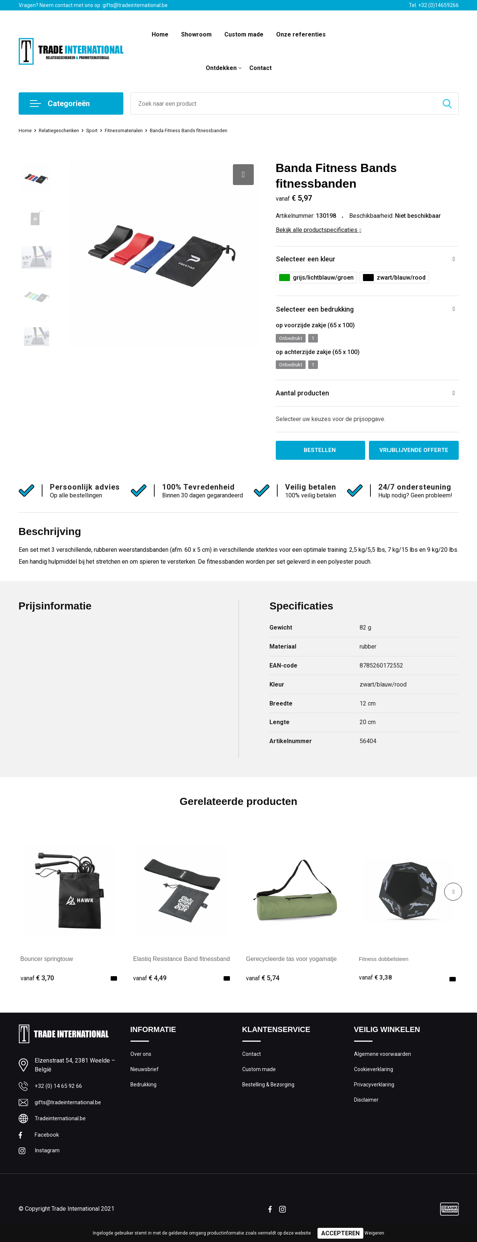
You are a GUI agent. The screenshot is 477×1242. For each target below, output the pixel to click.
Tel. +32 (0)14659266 (434, 5)
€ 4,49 (150, 985)
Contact (260, 67)
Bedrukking (143, 1094)
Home (160, 34)
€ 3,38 (375, 985)
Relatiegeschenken (63, 130)
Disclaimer (366, 1110)
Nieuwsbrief (144, 1078)
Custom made (243, 34)
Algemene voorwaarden (383, 1062)
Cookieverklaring (374, 1078)
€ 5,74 (262, 985)
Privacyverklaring (374, 1094)
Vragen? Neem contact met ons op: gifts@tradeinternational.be (93, 5)
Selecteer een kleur (311, 260)
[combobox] (283, 103)
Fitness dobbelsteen (385, 967)
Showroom (196, 34)
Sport (100, 130)
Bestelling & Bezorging (269, 1094)
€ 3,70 (37, 985)
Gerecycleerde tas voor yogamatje (291, 967)
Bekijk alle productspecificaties (318, 229)
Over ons (141, 1062)
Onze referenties (301, 34)
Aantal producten (307, 399)
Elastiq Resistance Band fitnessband (181, 967)
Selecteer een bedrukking (322, 311)
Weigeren (374, 1233)
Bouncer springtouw (46, 967)
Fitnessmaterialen (136, 130)
